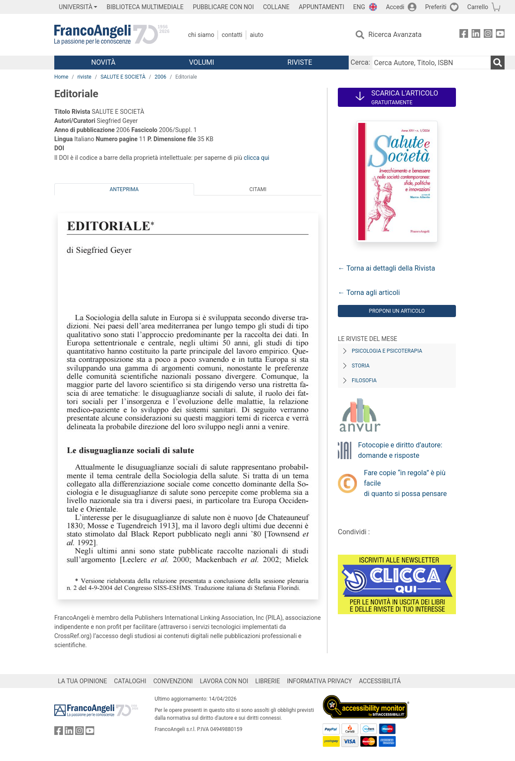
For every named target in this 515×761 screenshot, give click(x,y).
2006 (160, 77)
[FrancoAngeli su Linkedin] (476, 35)
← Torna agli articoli (369, 292)
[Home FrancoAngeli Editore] (111, 35)
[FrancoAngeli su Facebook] (463, 35)
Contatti (231, 34)
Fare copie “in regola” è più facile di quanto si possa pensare (405, 483)
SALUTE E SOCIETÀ (122, 77)
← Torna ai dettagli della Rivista (386, 268)
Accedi (395, 6)
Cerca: (360, 62)
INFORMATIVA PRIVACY (319, 681)
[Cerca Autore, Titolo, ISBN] (431, 62)
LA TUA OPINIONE (82, 681)
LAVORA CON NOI (224, 681)
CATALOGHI (130, 681)
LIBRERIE (267, 681)
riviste (84, 77)
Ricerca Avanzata (395, 34)
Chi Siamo (201, 34)
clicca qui (256, 157)
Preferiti (435, 6)
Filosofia (364, 380)
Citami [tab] (257, 189)
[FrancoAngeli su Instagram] (488, 35)
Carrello (477, 6)
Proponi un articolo (397, 311)
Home (61, 77)
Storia (361, 366)
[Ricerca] (498, 62)
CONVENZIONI (173, 681)
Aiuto (256, 34)
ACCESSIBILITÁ (380, 681)
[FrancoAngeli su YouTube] (500, 35)
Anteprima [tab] (124, 189)
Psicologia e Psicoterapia (387, 351)
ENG (359, 6)
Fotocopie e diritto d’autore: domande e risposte (400, 450)
